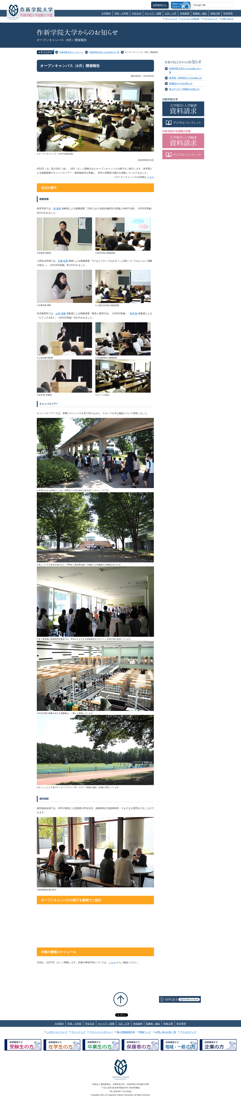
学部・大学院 (121, 13)
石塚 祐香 (63, 261)
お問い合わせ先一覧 (165, 1032)
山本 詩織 (61, 313)
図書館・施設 (200, 13)
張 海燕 (57, 208)
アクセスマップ (210, 19)
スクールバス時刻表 (190, 19)
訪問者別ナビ (160, 5)
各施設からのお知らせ (180, 83)
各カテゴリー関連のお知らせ (184, 89)
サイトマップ (171, 19)
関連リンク (145, 1032)
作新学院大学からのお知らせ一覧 (104, 52)
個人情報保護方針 (126, 1032)
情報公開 (215, 13)
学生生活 (136, 13)
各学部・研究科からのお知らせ (185, 78)
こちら (150, 177)
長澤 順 (133, 313)
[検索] (208, 5)
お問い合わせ (227, 19)
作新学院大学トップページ (71, 52)
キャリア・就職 (153, 13)
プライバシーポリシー (101, 1032)
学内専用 (228, 13)
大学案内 (106, 13)
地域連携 (184, 13)
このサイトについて (56, 1032)
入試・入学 (170, 13)
